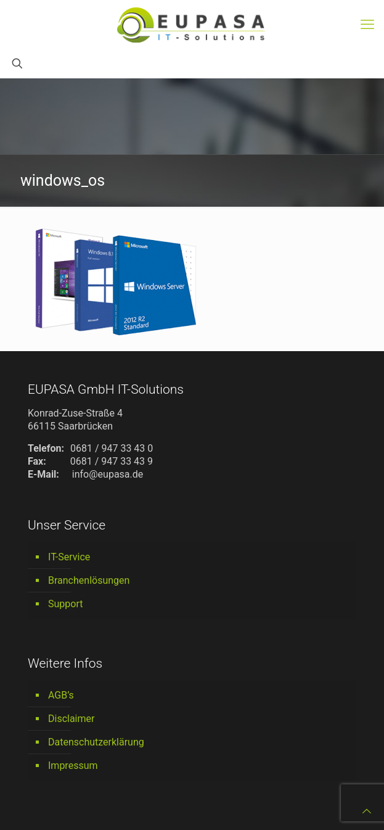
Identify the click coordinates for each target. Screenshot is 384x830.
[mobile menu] (367, 24)
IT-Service (69, 557)
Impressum (73, 765)
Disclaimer (71, 718)
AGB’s (61, 695)
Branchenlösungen (88, 580)
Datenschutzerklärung (96, 742)
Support (65, 604)
